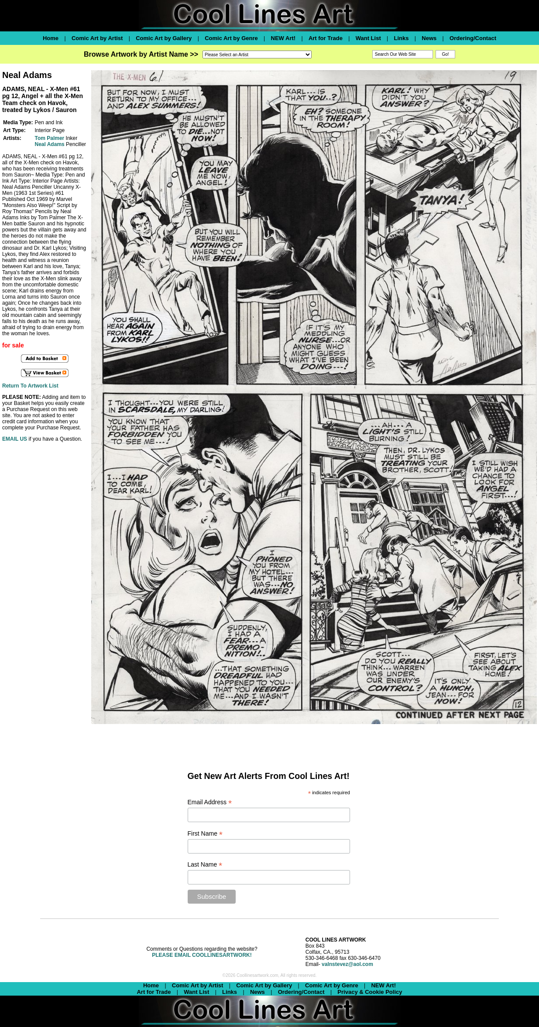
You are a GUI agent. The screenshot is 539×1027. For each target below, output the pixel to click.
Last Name (205, 864)
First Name (205, 834)
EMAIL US (14, 439)
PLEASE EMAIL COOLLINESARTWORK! (201, 955)
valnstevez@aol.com (347, 964)
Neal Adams (49, 144)
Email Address (210, 802)
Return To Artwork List (30, 386)
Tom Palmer (49, 138)
